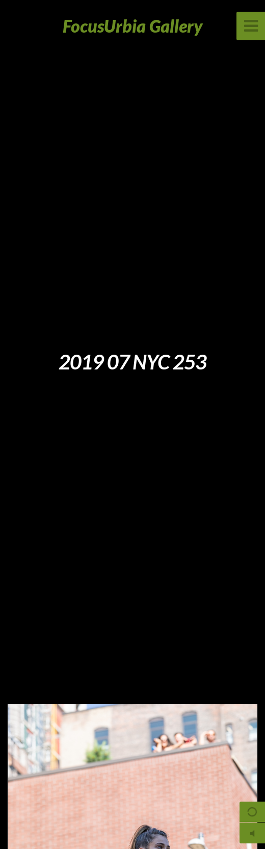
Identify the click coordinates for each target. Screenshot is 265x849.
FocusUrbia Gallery (133, 25)
